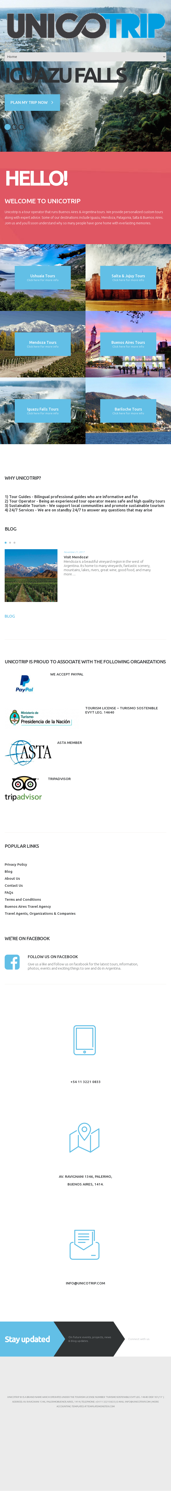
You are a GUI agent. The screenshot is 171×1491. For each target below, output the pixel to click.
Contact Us (14, 885)
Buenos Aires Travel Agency (28, 906)
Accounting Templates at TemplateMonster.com (86, 1406)
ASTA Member (69, 743)
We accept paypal (66, 674)
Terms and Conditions (23, 899)
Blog (8, 871)
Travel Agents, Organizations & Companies (40, 913)
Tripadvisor (59, 779)
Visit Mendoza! (76, 557)
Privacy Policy (16, 864)
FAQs (9, 892)
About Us (12, 878)
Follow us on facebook (53, 956)
